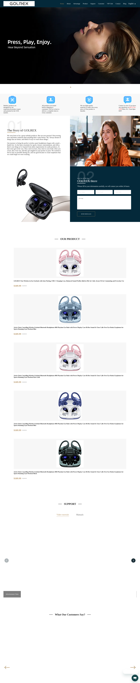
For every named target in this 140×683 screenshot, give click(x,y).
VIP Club (110, 3)
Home (62, 3)
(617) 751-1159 (109, 665)
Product (85, 3)
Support (92, 3)
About (69, 3)
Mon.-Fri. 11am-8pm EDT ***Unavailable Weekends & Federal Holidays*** (113, 669)
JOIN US (70, 636)
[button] (133, 418)
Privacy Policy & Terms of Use (79, 679)
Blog (124, 3)
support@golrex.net (110, 661)
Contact (118, 3)
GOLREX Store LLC (64, 679)
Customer (101, 3)
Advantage (76, 3)
